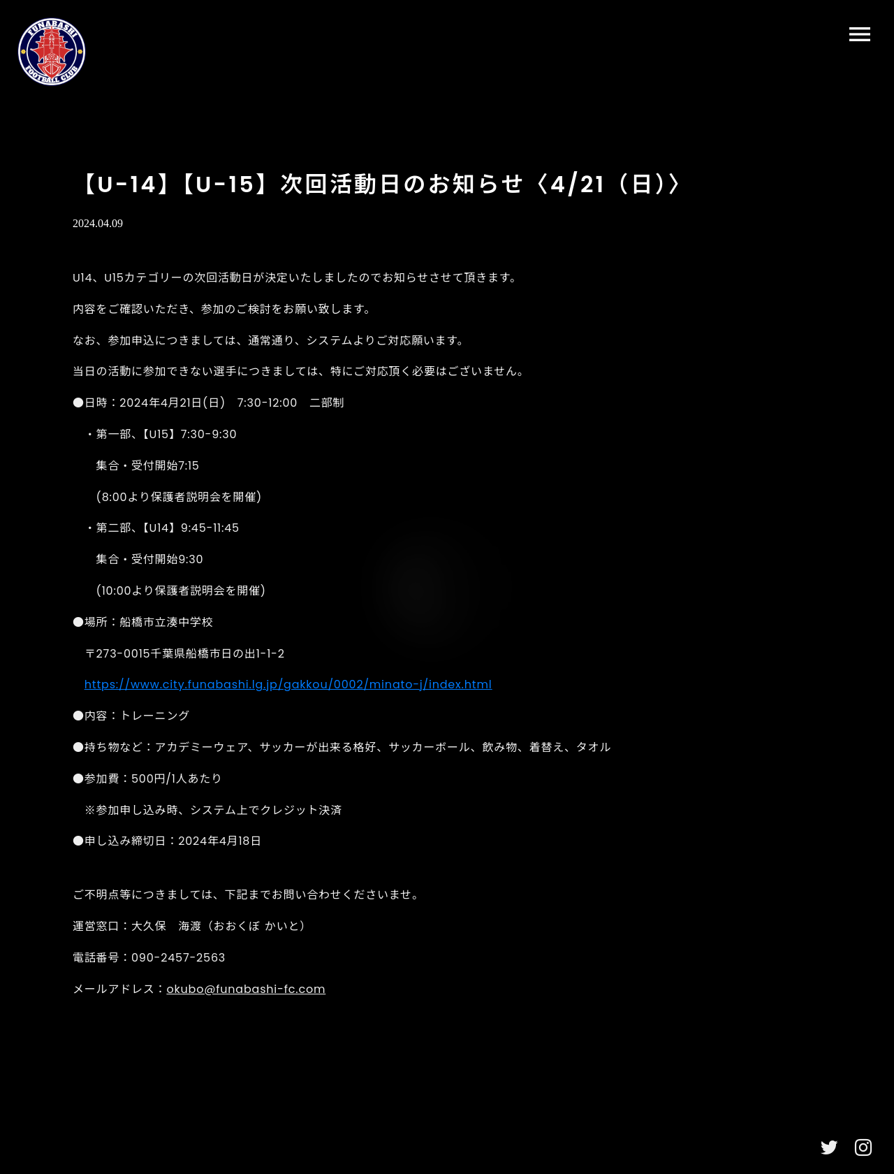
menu (860, 34)
